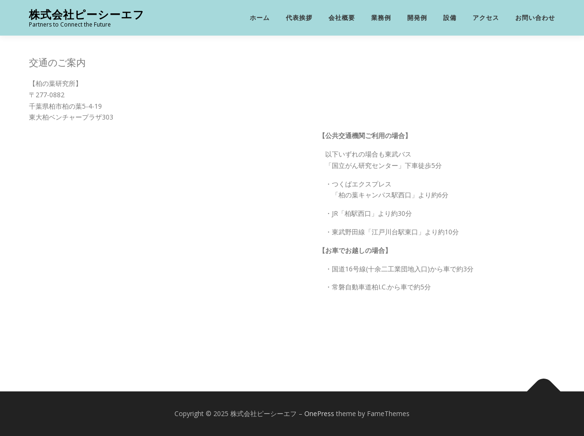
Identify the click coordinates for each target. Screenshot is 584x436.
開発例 (417, 17)
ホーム (260, 17)
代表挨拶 (299, 17)
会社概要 (341, 17)
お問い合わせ (535, 17)
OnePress (319, 413)
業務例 (381, 17)
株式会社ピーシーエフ (87, 14)
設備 (449, 17)
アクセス (486, 17)
